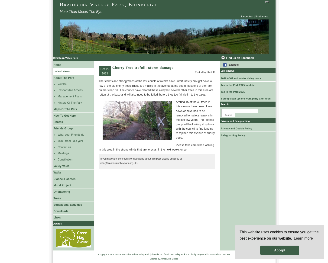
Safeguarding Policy (233, 135)
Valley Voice (62, 166)
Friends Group (63, 128)
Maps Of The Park (65, 109)
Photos (58, 122)
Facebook (233, 64)
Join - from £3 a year (70, 141)
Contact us (64, 147)
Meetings (63, 153)
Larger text (247, 16)
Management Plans (70, 96)
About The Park (64, 78)
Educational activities (68, 204)
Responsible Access (70, 90)
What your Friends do (71, 134)
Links (57, 217)
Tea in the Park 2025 (233, 91)
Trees (57, 198)
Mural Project (62, 185)
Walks (58, 172)
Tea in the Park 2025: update (238, 85)
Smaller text (262, 16)
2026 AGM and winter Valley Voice (241, 78)
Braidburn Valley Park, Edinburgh (108, 4)
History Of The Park (70, 102)
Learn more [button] (303, 238)
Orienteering (62, 191)
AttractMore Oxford (169, 259)
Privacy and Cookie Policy (236, 128)
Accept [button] (279, 250)
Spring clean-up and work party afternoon (246, 98)
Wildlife (62, 84)
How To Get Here (65, 115)
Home (57, 65)
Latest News (62, 71)
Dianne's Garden (65, 179)
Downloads (61, 211)
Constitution (65, 159)
